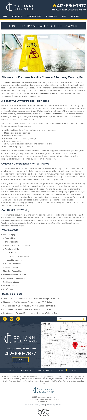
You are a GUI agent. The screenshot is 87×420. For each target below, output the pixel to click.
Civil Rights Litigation (11, 282)
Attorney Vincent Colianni (57, 114)
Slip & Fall (11, 253)
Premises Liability (12, 249)
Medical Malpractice (13, 264)
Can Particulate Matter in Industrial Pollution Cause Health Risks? (29, 306)
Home (4, 16)
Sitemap (59, 405)
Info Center (51, 16)
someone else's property (46, 93)
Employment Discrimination (14, 278)
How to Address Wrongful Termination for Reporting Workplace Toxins (31, 313)
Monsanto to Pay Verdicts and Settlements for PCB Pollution (27, 302)
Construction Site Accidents (18, 256)
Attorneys (17, 16)
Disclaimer (50, 405)
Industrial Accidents (14, 260)
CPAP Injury (8, 289)
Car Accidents (10, 238)
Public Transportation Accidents (17, 245)
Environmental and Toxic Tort (14, 275)
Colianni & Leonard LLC (14, 82)
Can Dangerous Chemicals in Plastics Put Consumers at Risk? (28, 309)
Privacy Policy (40, 405)
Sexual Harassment (11, 286)
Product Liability (11, 267)
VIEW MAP (20, 360)
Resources (29, 405)
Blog (64, 16)
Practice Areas (34, 16)
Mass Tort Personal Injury (13, 271)
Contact (75, 16)
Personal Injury (9, 235)
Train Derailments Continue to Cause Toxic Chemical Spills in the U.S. (31, 299)
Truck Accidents (11, 242)
